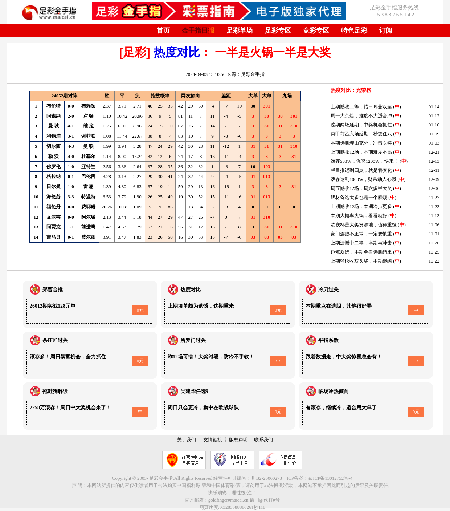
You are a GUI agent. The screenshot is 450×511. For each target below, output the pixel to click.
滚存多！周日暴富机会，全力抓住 (68, 357)
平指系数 (328, 340)
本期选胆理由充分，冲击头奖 (361, 143)
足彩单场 (239, 30)
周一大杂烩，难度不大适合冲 (361, 115)
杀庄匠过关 (55, 340)
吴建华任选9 (194, 391)
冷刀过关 (328, 289)
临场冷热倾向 (333, 391)
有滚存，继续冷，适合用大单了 (341, 407)
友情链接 (212, 439)
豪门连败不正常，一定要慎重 (361, 233)
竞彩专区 (316, 30)
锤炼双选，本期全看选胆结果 (361, 252)
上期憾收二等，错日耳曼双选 (361, 106)
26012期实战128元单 (52, 306)
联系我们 (263, 439)
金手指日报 (198, 30)
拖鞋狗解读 (55, 391)
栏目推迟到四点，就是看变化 (361, 170)
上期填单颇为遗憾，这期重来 (201, 306)
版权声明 (238, 439)
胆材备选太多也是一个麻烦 (359, 197)
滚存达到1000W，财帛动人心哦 (363, 179)
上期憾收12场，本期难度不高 (361, 152)
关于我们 (186, 439)
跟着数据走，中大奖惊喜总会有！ (344, 357)
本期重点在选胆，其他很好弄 (339, 306)
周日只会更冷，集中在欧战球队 (203, 407)
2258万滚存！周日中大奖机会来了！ (70, 407)
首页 (163, 30)
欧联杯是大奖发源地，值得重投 (364, 224)
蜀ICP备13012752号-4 (330, 478)
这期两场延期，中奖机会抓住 (361, 124)
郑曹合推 (52, 289)
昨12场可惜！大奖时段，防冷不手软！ (211, 357)
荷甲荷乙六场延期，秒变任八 (361, 134)
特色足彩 (354, 30)
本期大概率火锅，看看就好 (359, 215)
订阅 (385, 30)
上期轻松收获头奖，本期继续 (361, 261)
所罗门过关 (193, 340)
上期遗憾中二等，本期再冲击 (361, 243)
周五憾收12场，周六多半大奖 (361, 188)
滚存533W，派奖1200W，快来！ (364, 161)
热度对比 (177, 52)
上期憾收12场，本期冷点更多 (361, 206)
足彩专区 (278, 30)
